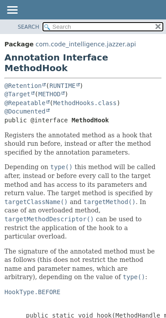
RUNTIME (63, 85)
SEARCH (28, 27)
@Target (17, 94)
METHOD (49, 94)
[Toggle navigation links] (11, 10)
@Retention (23, 85)
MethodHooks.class (84, 102)
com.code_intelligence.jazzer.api (85, 44)
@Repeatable (25, 102)
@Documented (25, 111)
